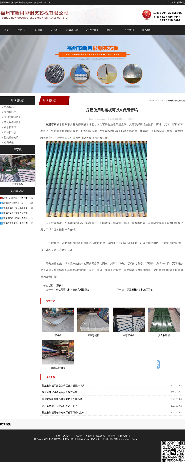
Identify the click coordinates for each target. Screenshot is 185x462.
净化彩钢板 (92, 30)
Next (179, 62)
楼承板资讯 (10, 127)
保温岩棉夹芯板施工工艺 (139, 289)
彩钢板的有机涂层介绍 (13, 203)
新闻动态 (100, 436)
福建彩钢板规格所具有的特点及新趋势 (62, 399)
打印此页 (47, 285)
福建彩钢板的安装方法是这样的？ (59, 406)
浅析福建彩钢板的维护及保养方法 (59, 392)
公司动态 (9, 142)
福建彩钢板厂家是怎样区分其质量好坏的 (63, 385)
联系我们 (181, 2)
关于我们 (129, 30)
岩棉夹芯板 (72, 30)
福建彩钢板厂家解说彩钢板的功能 (15, 209)
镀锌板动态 (10, 132)
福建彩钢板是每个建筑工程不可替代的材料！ (65, 412)
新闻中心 (111, 30)
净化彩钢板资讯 (12, 122)
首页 (6, 30)
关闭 (59, 285)
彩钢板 (38, 30)
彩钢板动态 (10, 107)
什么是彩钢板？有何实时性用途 (72, 289)
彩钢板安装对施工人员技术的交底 (15, 214)
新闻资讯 (170, 100)
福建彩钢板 (52, 124)
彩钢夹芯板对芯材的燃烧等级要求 (15, 219)
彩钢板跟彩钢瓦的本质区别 (15, 223)
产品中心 (22, 30)
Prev (2, 62)
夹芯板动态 (10, 112)
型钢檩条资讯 (11, 137)
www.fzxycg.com (100, 119)
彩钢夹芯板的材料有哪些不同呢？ (15, 198)
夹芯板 (54, 30)
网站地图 (172, 2)
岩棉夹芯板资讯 (12, 117)
